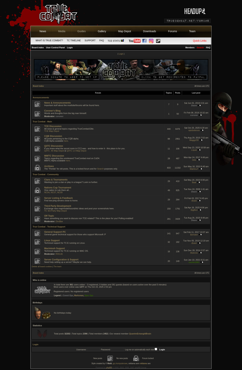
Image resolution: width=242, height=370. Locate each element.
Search (100, 169)
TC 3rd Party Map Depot (55, 211)
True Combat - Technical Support (49, 227)
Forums (172, 31)
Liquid (194, 150)
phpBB (109, 368)
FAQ (101, 40)
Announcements (41, 97)
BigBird (194, 210)
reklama (143, 363)
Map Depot (124, 31)
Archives (49, 166)
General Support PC (55, 232)
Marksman (78, 295)
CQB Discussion (53, 136)
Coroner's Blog (52, 110)
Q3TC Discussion (53, 146)
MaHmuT (194, 169)
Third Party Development (57, 206)
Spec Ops (89, 295)
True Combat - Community (46, 174)
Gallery (102, 31)
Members (189, 47)
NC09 (60, 192)
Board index (38, 47)
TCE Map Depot (51, 131)
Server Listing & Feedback (58, 198)
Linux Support (52, 240)
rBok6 (194, 201)
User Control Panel (55, 47)
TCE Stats (116, 41)
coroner (60, 116)
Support (90, 40)
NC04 (47, 192)
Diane (194, 105)
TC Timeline (74, 40)
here (66, 141)
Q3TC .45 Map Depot (54, 151)
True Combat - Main (42, 121)
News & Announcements (57, 102)
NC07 (53, 192)
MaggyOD (194, 140)
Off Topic (49, 216)
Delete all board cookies (42, 266)
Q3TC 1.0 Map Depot (76, 151)
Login (70, 47)
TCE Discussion (52, 126)
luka (194, 160)
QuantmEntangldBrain (140, 334)
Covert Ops (68, 295)
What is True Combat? (49, 40)
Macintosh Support (54, 248)
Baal (194, 182)
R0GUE (59, 254)
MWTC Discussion (54, 156)
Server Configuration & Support (61, 259)
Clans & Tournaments (55, 179)
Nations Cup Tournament (57, 187)
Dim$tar (59, 221)
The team (57, 266)
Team (192, 31)
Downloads (149, 31)
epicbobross (194, 130)
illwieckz (194, 253)
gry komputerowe (120, 363)
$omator (194, 234)
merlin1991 (194, 262)
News (43, 31)
